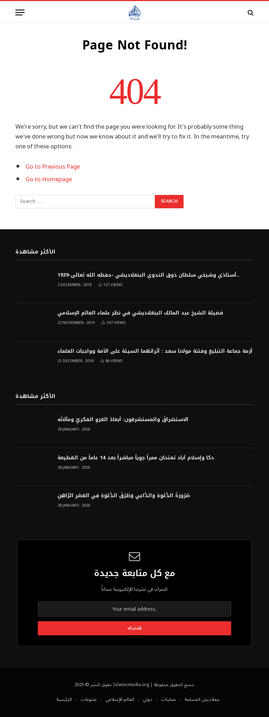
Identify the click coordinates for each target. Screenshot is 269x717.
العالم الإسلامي (119, 699)
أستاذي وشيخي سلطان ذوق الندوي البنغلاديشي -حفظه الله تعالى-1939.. (148, 275)
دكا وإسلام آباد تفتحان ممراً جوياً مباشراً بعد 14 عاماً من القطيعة (135, 457)
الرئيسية (64, 699)
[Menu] (20, 12)
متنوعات (89, 699)
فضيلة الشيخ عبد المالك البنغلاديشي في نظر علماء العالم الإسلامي (140, 313)
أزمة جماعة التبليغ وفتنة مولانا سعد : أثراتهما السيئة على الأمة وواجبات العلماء (155, 351)
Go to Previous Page (53, 167)
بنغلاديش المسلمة (202, 699)
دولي (147, 699)
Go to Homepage (49, 179)
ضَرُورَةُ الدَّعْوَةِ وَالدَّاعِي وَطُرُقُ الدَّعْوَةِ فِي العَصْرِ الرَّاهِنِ (123, 495)
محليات (168, 699)
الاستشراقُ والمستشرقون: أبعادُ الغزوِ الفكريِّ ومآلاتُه (122, 419)
